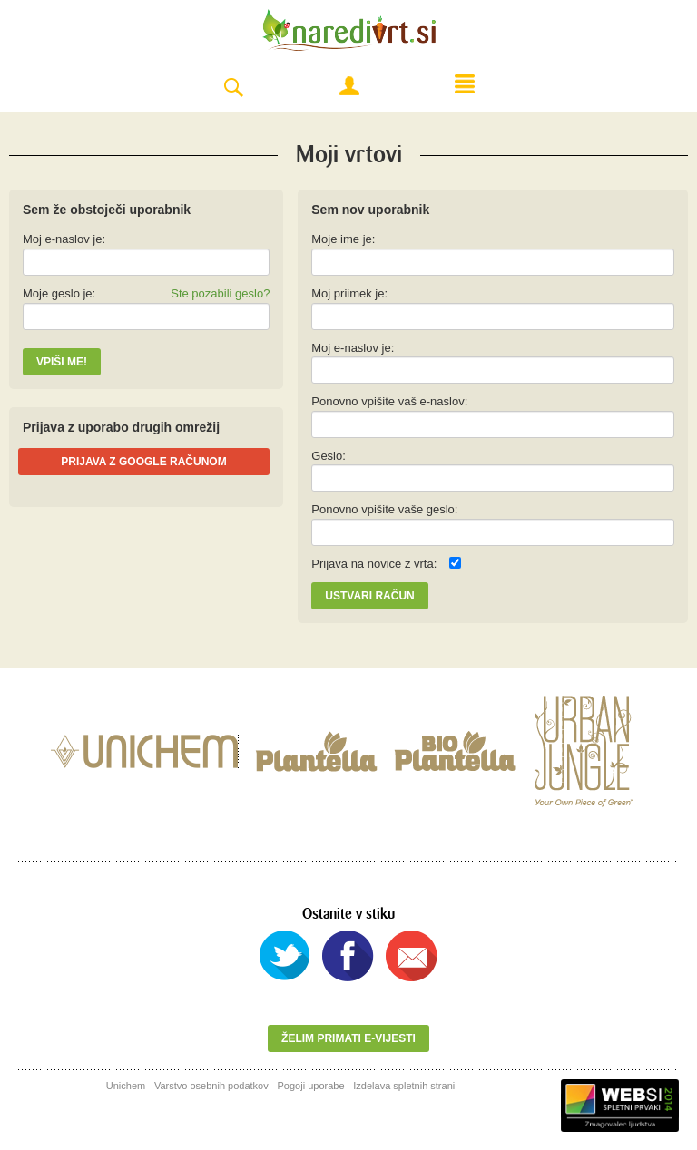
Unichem (125, 1085)
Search (233, 88)
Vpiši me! (61, 362)
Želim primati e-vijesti (348, 1038)
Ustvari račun (369, 596)
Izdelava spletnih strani (404, 1085)
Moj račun (349, 86)
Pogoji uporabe (311, 1085)
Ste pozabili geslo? (220, 293)
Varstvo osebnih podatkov (211, 1085)
